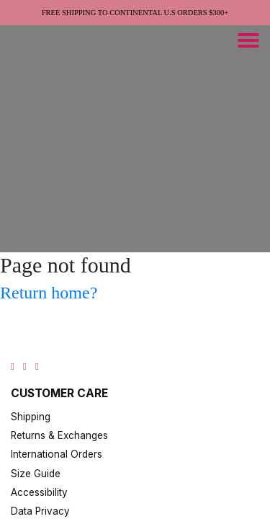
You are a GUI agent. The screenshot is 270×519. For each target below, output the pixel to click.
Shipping (30, 416)
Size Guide (35, 473)
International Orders (56, 454)
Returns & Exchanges (59, 435)
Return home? (48, 292)
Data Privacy (40, 511)
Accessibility (39, 492)
